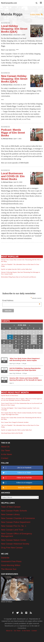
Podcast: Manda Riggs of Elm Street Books (13, 132)
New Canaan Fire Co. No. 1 (13, 526)
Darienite (5, 558)
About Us (5, 446)
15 (10, 341)
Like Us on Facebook (16, 468)
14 (4, 341)
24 (22, 346)
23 (16, 346)
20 (40, 341)
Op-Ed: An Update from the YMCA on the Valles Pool (16, 269)
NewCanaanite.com (9, 3)
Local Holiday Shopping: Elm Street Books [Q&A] (14, 29)
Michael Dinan (8, 35)
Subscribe (36, 14)
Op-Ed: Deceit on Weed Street (9, 395)
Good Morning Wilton (10, 565)
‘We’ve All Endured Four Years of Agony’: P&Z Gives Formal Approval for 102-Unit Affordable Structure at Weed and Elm (21, 399)
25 (28, 346)
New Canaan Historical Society (15, 544)
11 (28, 336)
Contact (4, 458)
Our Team (5, 450)
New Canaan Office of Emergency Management (16, 534)
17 (22, 341)
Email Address (21, 301)
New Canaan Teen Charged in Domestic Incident (14, 422)
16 (16, 341)
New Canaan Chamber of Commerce (18, 518)
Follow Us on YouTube (17, 478)
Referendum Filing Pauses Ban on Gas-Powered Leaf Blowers (18, 277)
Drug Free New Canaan (12, 547)
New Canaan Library (10, 514)
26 (34, 346)
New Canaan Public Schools (14, 511)
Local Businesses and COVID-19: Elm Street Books (13, 176)
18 (28, 341)
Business (5, 23)
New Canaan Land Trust (12, 530)
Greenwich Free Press (11, 561)
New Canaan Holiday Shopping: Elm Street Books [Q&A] (14, 79)
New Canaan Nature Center (13, 540)
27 (40, 346)
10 (22, 336)
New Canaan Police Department (15, 522)
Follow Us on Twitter (16, 473)
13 (40, 336)
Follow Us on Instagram (17, 483)
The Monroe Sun (8, 569)
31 (4, 331)
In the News (6, 454)
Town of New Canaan (11, 507)
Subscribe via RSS (16, 487)
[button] (37, 3)
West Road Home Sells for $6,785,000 (12, 433)
